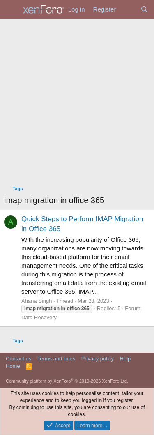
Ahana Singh (36, 301)
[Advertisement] (77, 100)
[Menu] (11, 9)
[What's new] (128, 9)
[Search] (144, 9)
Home (13, 366)
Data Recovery (39, 317)
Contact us (18, 358)
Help (125, 358)
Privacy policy (97, 358)
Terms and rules (56, 358)
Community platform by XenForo (67, 381)
